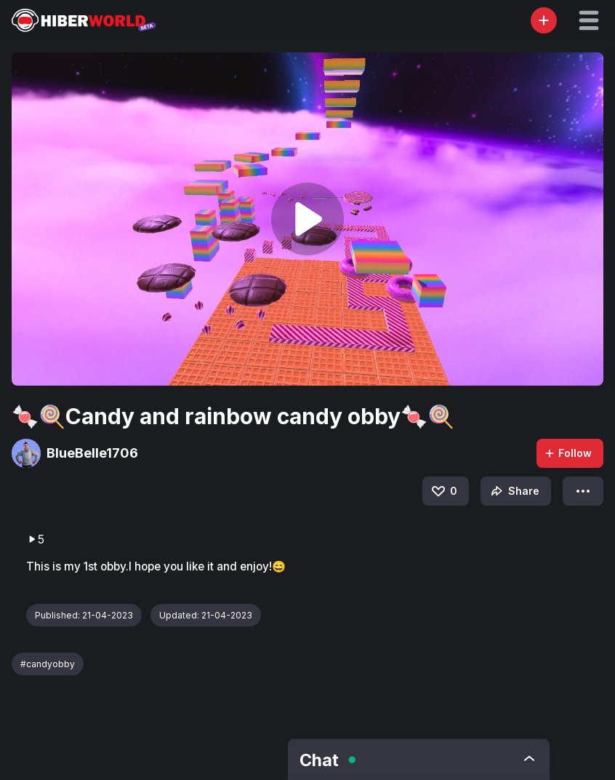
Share (513, 491)
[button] (588, 20)
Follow (568, 453)
